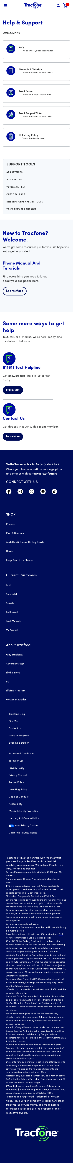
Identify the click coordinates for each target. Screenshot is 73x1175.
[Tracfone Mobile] (33, 5)
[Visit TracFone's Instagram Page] (20, 493)
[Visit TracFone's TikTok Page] (54, 493)
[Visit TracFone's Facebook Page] (8, 493)
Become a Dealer (19, 743)
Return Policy (16, 782)
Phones (10, 524)
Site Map (14, 721)
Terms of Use (16, 761)
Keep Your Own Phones (19, 560)
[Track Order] (36, 92)
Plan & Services (15, 533)
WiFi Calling (14, 180)
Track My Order (14, 621)
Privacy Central (18, 775)
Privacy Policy (16, 768)
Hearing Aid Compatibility (24, 818)
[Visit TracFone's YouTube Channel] (43, 493)
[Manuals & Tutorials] (36, 71)
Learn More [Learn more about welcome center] (14, 291)
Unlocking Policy (18, 789)
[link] (65, 5)
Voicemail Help (15, 187)
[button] (58, 5)
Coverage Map (15, 663)
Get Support (12, 612)
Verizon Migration (16, 699)
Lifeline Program (15, 690)
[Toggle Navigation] (5, 5)
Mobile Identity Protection (24, 811)
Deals (9, 551)
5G (7, 681)
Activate (10, 603)
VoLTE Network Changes (21, 209)
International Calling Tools (24, 202)
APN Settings (14, 172)
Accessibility (15, 804)
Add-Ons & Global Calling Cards (25, 542)
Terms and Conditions (21, 753)
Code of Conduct (19, 797)
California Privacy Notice (23, 833)
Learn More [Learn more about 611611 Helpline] (13, 390)
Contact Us (15, 728)
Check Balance (15, 194)
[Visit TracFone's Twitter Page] (31, 493)
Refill (8, 585)
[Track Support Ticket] (36, 114)
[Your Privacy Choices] (36, 827)
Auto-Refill (11, 594)
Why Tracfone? (14, 654)
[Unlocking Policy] (36, 136)
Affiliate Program (19, 735)
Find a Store (13, 672)
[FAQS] (36, 49)
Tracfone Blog (17, 714)
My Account (12, 630)
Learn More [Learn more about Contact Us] (13, 436)
